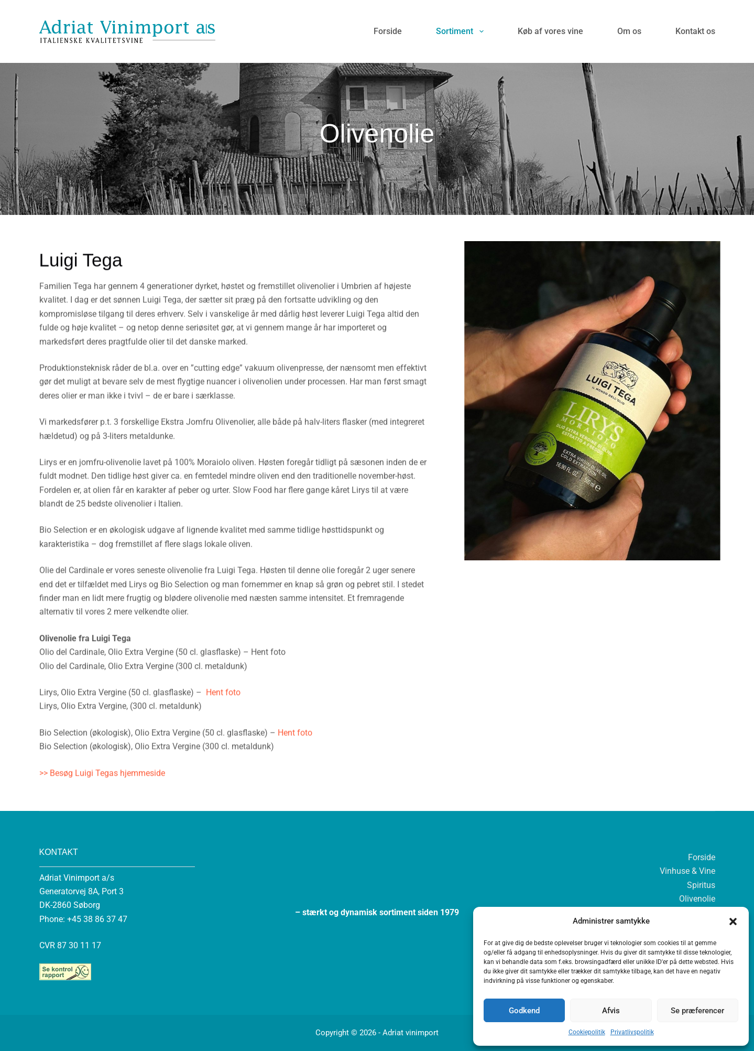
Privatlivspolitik (632, 1032)
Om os (629, 31)
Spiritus (701, 885)
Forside (388, 31)
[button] (733, 921)
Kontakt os (695, 31)
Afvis (611, 1010)
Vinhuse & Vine (687, 871)
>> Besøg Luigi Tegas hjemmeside (102, 816)
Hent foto (222, 736)
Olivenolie (697, 899)
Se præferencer (697, 1010)
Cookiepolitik (587, 1032)
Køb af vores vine (550, 31)
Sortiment (461, 31)
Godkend (524, 1010)
